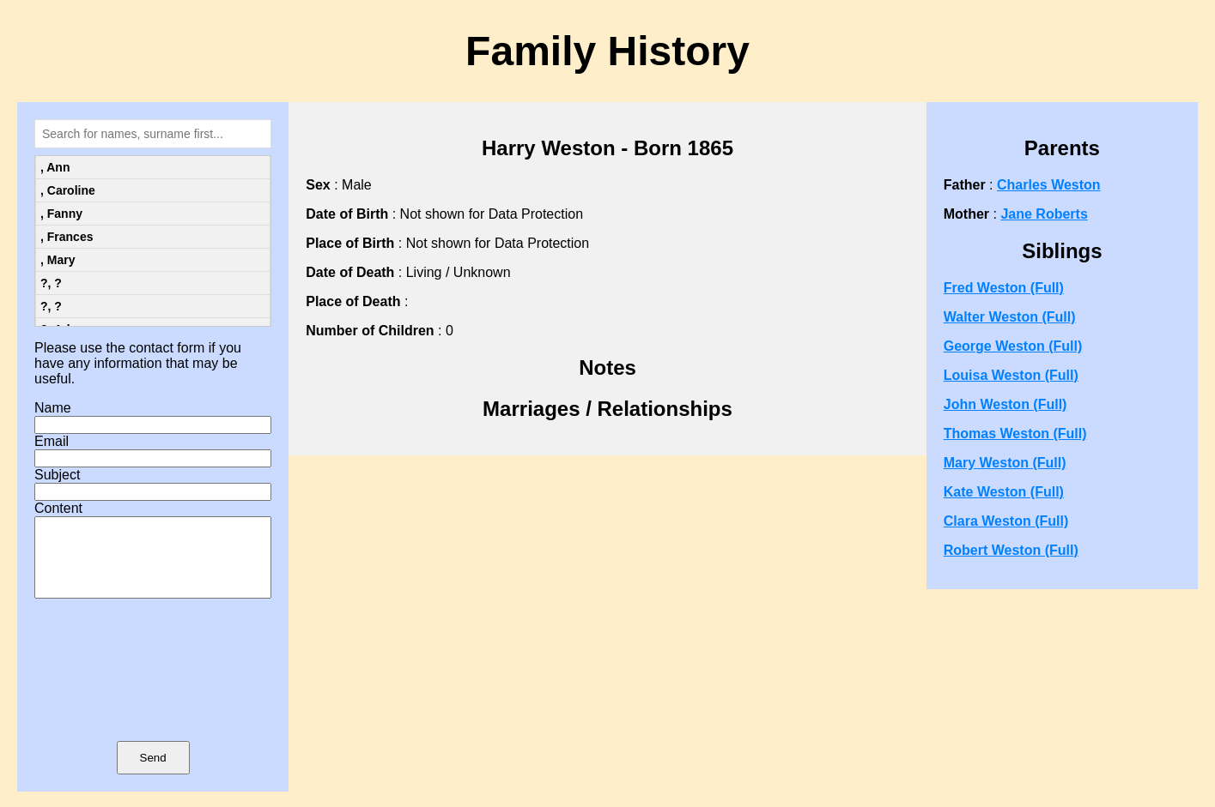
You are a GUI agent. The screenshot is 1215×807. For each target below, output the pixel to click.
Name (52, 407)
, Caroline (67, 190)
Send (153, 773)
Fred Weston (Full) (1004, 287)
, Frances (66, 237)
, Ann (55, 167)
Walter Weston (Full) (1010, 317)
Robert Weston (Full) (1011, 550)
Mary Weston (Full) (1005, 462)
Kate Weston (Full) (1004, 492)
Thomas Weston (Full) (1015, 433)
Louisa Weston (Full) (1011, 375)
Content (58, 508)
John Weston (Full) (1005, 404)
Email (51, 441)
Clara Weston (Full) (1006, 521)
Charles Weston (1049, 185)
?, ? (51, 283)
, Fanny (61, 213)
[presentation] (152, 694)
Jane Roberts (1043, 214)
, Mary (57, 260)
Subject (57, 474)
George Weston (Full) (1013, 346)
